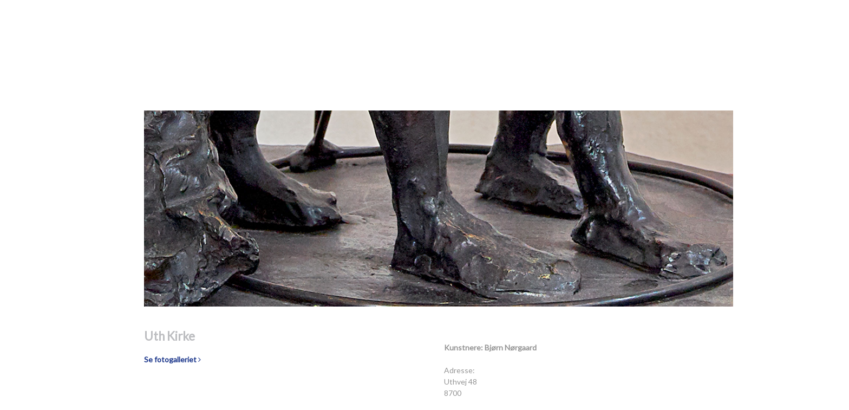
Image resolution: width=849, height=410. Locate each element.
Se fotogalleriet (172, 359)
